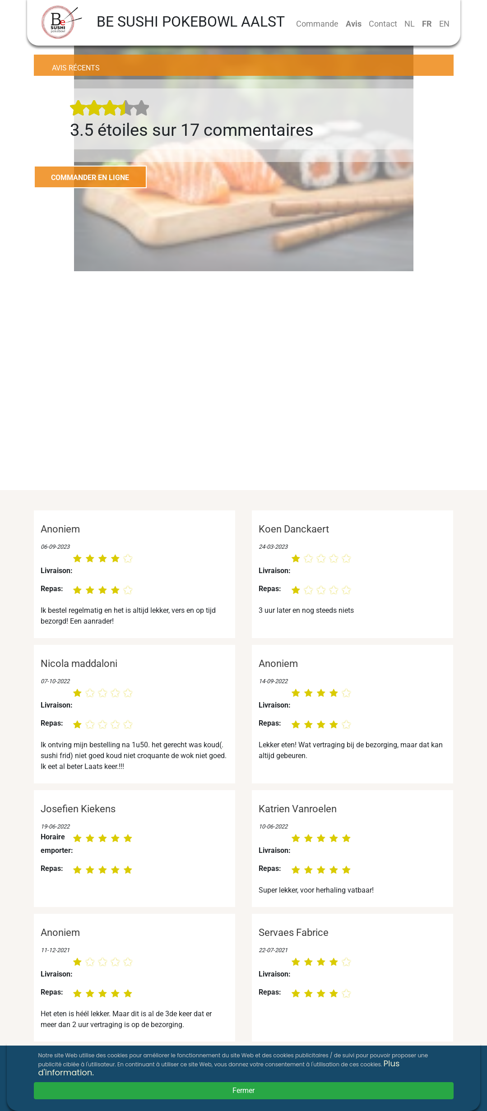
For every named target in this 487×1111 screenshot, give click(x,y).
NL (409, 23)
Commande (317, 23)
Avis (354, 23)
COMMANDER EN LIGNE (90, 177)
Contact (383, 23)
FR (427, 23)
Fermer (243, 1090)
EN (444, 23)
